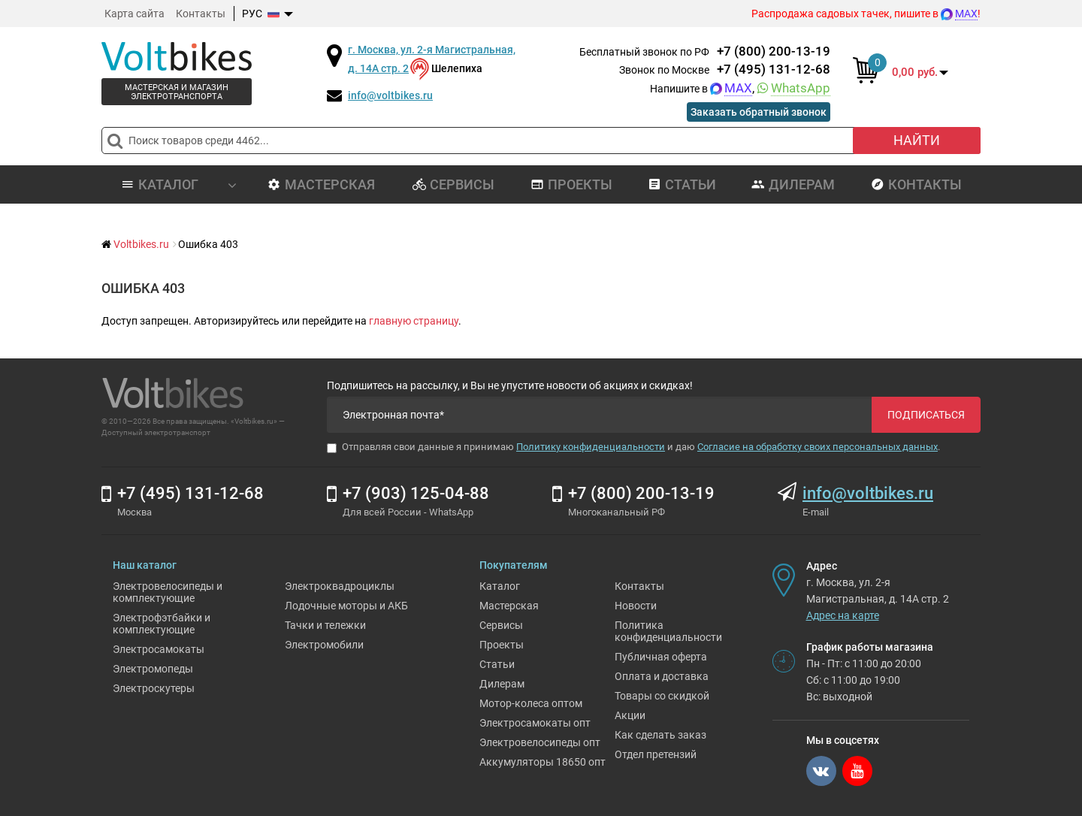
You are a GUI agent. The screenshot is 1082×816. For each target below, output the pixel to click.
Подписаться (926, 415)
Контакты (200, 14)
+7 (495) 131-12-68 (773, 69)
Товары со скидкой (662, 696)
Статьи (682, 184)
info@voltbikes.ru (390, 95)
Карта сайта (134, 14)
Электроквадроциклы (339, 586)
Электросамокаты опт (535, 723)
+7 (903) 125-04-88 (416, 493)
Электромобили (324, 645)
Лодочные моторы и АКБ (346, 606)
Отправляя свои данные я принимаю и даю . (633, 447)
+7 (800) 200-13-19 (773, 51)
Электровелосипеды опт (539, 742)
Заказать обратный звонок (759, 112)
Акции (630, 715)
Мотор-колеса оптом (530, 703)
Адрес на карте (842, 615)
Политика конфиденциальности (668, 631)
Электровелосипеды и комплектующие (167, 592)
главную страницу (413, 321)
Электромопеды (153, 669)
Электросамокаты (158, 649)
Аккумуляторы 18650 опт (542, 762)
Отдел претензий (656, 754)
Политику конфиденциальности (590, 446)
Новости (636, 606)
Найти (916, 140)
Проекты (571, 184)
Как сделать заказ (660, 735)
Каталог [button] (179, 184)
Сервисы (453, 184)
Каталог (499, 586)
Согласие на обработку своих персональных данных (817, 446)
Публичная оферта (661, 657)
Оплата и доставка (662, 676)
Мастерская (321, 184)
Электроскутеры (154, 688)
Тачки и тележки (325, 625)
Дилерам (793, 184)
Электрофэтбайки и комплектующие (161, 624)
